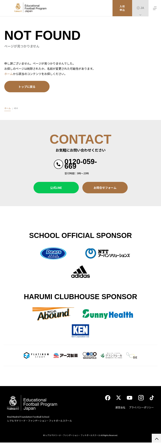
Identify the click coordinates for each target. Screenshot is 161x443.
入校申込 (122, 8)
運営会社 (120, 408)
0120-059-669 (81, 164)
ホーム (8, 74)
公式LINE (56, 187)
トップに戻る (26, 86)
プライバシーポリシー (141, 408)
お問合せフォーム (105, 187)
